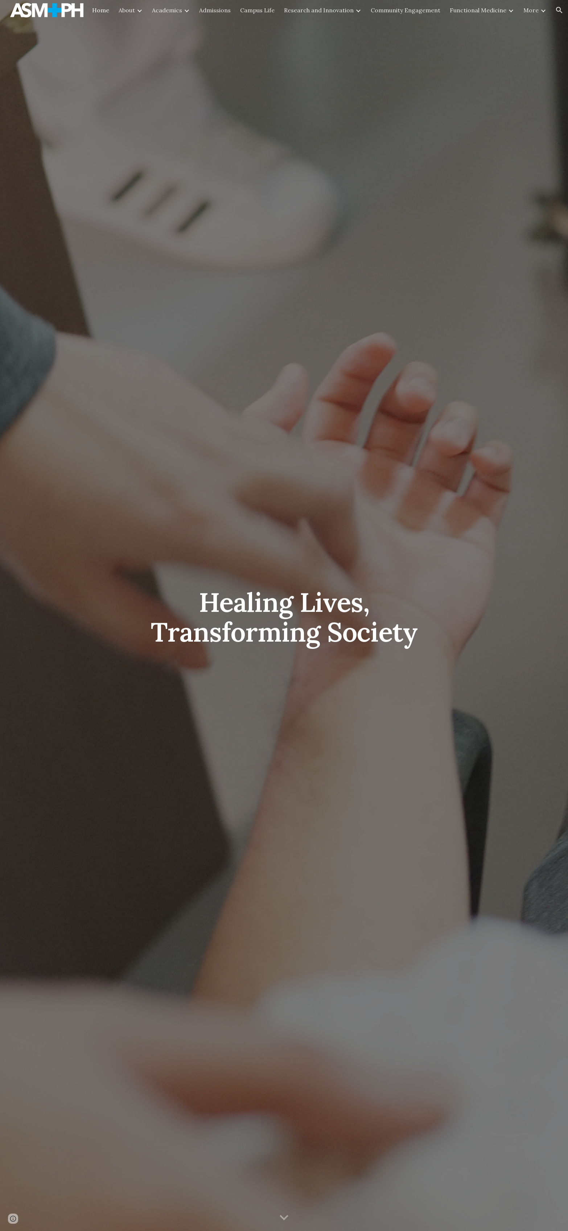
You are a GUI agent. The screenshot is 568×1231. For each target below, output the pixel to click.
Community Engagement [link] (405, 10)
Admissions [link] (215, 10)
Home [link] (100, 10)
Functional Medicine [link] (478, 10)
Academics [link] (167, 10)
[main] (284, 615)
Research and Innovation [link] (319, 10)
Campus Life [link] (257, 10)
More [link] (531, 10)
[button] (559, 10)
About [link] (127, 10)
